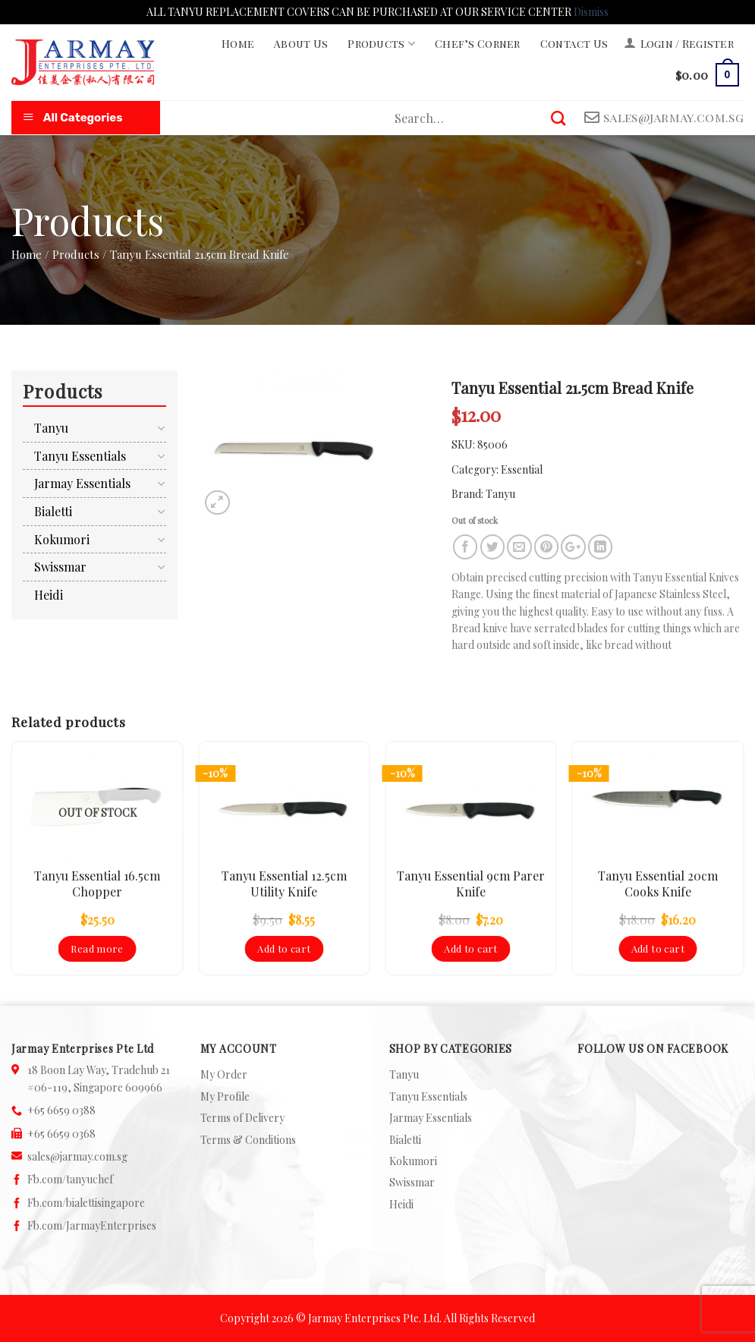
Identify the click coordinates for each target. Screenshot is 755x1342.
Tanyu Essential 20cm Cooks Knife (658, 883)
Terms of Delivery (242, 1117)
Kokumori (62, 539)
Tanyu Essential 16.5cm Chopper (97, 883)
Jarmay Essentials (82, 483)
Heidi (48, 595)
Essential (522, 469)
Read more (97, 948)
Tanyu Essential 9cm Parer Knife (471, 883)
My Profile (225, 1096)
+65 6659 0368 (61, 1133)
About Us (301, 43)
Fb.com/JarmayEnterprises (91, 1225)
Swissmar (60, 567)
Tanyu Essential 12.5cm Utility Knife (284, 883)
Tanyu (500, 494)
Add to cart (283, 948)
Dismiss (591, 12)
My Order (223, 1074)
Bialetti (53, 511)
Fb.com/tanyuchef (70, 1179)
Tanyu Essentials (80, 456)
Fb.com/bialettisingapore (86, 1203)
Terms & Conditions (248, 1140)
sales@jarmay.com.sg (77, 1156)
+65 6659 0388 (61, 1110)
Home (238, 43)
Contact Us (574, 43)
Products (381, 44)
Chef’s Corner (478, 43)
